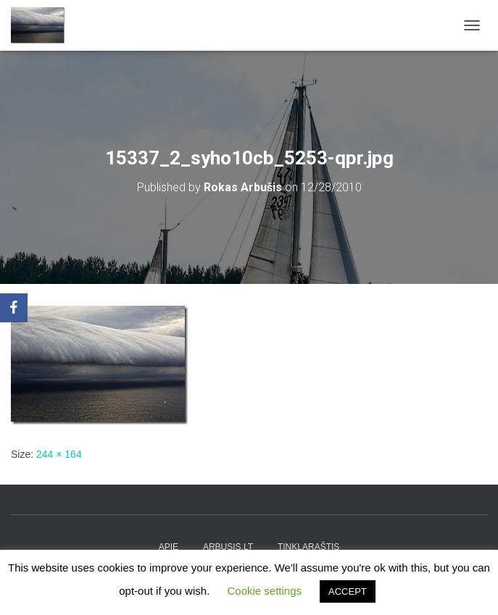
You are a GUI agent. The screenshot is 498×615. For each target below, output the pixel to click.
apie (168, 547)
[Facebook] (14, 307)
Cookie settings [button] (264, 591)
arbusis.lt (228, 547)
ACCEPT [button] (347, 591)
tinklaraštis (308, 547)
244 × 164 (59, 454)
